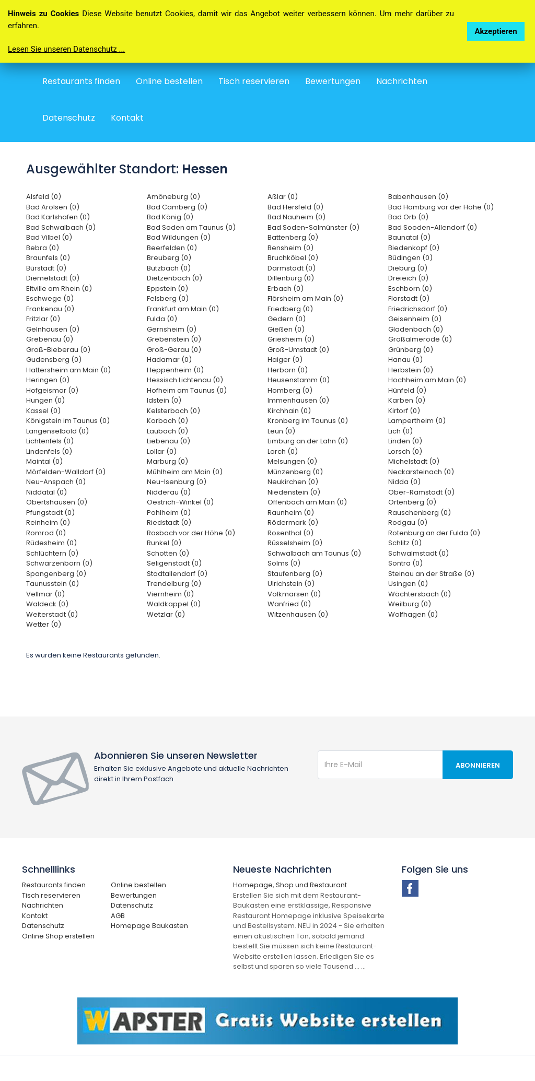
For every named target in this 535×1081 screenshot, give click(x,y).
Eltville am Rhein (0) (59, 288)
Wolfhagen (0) (413, 614)
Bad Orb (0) (408, 217)
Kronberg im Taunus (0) (308, 421)
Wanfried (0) (289, 604)
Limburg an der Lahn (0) (308, 441)
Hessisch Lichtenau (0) (185, 380)
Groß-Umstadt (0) (298, 350)
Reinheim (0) (48, 522)
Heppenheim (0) (175, 370)
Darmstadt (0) (292, 268)
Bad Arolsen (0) (52, 207)
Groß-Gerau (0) (174, 350)
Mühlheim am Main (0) (185, 472)
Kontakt (127, 118)
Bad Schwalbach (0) (61, 227)
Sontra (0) (405, 563)
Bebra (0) (42, 248)
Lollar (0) (162, 451)
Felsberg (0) (168, 298)
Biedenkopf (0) (413, 248)
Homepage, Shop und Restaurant (290, 885)
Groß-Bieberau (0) (58, 350)
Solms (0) (284, 563)
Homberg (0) (290, 390)
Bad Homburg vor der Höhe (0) (441, 207)
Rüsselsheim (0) (295, 543)
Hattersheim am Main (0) (68, 370)
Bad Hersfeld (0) (295, 207)
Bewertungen (332, 81)
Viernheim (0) (170, 594)
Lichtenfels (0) (50, 441)
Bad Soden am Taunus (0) (191, 227)
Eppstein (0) (167, 288)
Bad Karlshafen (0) (58, 217)
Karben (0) (406, 400)
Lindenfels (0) (49, 451)
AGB (118, 916)
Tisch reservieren (253, 81)
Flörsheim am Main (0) (305, 298)
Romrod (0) (46, 533)
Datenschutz (68, 118)
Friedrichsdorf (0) (417, 309)
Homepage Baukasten (149, 926)
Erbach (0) (286, 288)
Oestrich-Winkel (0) (180, 502)
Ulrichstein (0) (291, 584)
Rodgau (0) (407, 522)
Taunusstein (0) (52, 584)
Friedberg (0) (290, 309)
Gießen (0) (286, 329)
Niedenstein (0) (294, 492)
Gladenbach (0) (415, 329)
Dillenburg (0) (291, 278)
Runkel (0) (164, 543)
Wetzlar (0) (166, 614)
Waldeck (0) (47, 604)
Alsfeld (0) (43, 197)
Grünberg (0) (410, 350)
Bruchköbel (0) (293, 258)
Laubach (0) (167, 431)
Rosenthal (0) (290, 533)
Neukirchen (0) (293, 482)
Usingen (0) (408, 584)
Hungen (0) (45, 400)
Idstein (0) (164, 400)
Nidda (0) (404, 482)
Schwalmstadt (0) (418, 553)
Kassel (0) (43, 411)
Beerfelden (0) (172, 248)
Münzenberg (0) (295, 472)
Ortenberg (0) (412, 502)
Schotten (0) (168, 553)
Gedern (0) (287, 319)
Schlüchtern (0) (52, 553)
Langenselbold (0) (57, 431)
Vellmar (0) (45, 594)
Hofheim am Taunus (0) (187, 390)
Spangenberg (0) (56, 574)
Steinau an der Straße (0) (431, 574)
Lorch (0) (283, 451)
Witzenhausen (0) (298, 614)
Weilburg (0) (409, 604)
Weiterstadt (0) (52, 614)
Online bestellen (169, 81)
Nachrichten (401, 81)
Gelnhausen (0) (52, 329)
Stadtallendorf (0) (177, 574)
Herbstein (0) (410, 370)
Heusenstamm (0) (299, 380)
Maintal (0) (44, 461)
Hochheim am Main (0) (427, 380)
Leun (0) (281, 431)
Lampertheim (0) (417, 421)
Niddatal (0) (46, 492)
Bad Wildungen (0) (179, 237)
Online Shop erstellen (58, 936)
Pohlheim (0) (169, 513)
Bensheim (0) (290, 248)
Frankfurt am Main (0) (183, 309)
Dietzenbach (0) (174, 278)
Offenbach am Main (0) (307, 502)
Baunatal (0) (409, 237)
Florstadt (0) (408, 298)
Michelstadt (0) (413, 461)
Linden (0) (405, 441)
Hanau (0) (405, 360)
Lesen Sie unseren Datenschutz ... (66, 49)
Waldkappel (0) (174, 604)
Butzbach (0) (169, 268)
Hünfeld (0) (407, 390)
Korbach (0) (167, 421)
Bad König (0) (170, 217)
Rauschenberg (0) (419, 513)
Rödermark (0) (293, 522)
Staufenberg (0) (295, 574)
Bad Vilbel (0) (49, 237)
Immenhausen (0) (298, 400)
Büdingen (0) (410, 258)
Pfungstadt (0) (50, 513)
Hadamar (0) (169, 360)
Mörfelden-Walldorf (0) (66, 472)
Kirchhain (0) (289, 411)
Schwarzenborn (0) (59, 563)
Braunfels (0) (48, 258)
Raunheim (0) (291, 513)
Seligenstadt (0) (174, 563)
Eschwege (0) (50, 298)
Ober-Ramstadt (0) (421, 492)
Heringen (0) (47, 380)
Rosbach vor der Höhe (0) (191, 533)
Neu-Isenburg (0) (176, 482)
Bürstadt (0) (46, 268)
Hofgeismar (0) (52, 390)
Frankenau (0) (50, 309)
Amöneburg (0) (173, 197)
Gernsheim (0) (171, 329)
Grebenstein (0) (174, 339)
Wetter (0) (43, 624)
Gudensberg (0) (54, 360)
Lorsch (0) (405, 451)
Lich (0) (400, 431)
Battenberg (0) (293, 237)
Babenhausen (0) (418, 197)
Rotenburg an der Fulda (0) (434, 533)
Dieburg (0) (407, 268)
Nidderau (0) (169, 492)
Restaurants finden (81, 81)
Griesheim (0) (291, 339)
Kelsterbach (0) (173, 411)
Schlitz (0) (405, 543)
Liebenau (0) (168, 441)
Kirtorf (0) (404, 411)
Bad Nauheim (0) (296, 217)
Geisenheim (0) (414, 319)
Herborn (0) (288, 370)
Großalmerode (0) (420, 339)
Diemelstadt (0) (52, 278)
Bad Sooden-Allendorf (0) (432, 227)
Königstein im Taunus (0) (68, 421)
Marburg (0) (167, 461)
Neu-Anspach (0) (56, 482)
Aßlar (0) (283, 197)
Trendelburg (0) (174, 584)
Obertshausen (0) (56, 502)
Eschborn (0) (410, 288)
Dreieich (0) (408, 278)
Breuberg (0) (169, 258)
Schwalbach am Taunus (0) (314, 553)
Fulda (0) (162, 319)
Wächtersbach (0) (419, 594)
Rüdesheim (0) (51, 543)
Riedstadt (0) (169, 522)
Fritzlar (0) (43, 319)
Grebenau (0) (49, 339)
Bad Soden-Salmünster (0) (313, 227)
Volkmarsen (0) (294, 594)
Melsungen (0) (292, 461)
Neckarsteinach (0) (421, 472)
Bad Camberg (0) (177, 207)
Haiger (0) (285, 360)
